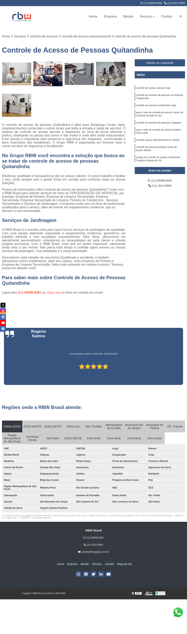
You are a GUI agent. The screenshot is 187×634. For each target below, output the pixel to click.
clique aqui (54, 292)
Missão (128, 16)
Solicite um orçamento (160, 63)
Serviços (146, 16)
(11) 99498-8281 (151, 3)
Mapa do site (121, 564)
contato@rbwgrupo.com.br (93, 552)
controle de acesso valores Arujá (153, 88)
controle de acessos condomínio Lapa (156, 107)
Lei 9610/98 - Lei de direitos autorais (35, 518)
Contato (166, 16)
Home (93, 16)
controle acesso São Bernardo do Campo (158, 144)
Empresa (110, 16)
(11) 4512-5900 (174, 3)
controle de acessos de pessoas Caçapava (158, 125)
